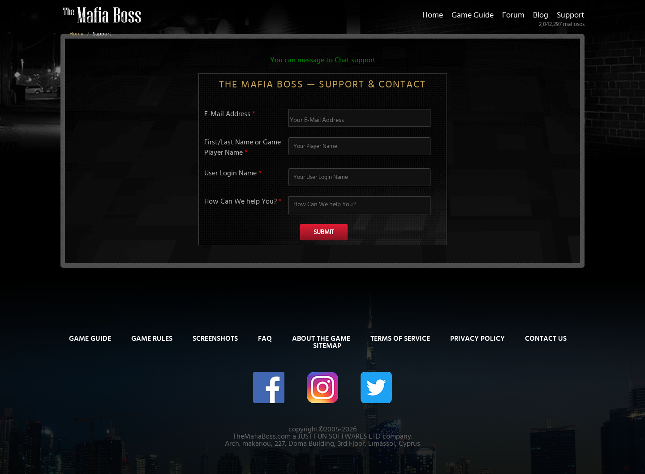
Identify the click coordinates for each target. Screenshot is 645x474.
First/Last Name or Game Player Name (242, 147)
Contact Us (546, 338)
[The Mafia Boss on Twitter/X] (376, 387)
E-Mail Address (229, 113)
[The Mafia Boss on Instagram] (322, 387)
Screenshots (215, 338)
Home (76, 33)
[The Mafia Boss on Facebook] (268, 387)
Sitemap (327, 345)
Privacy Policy (477, 338)
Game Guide (473, 15)
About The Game (321, 338)
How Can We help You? (243, 201)
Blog (540, 15)
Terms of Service (400, 338)
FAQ (265, 338)
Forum (513, 15)
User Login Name (233, 173)
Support (571, 15)
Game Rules (151, 338)
